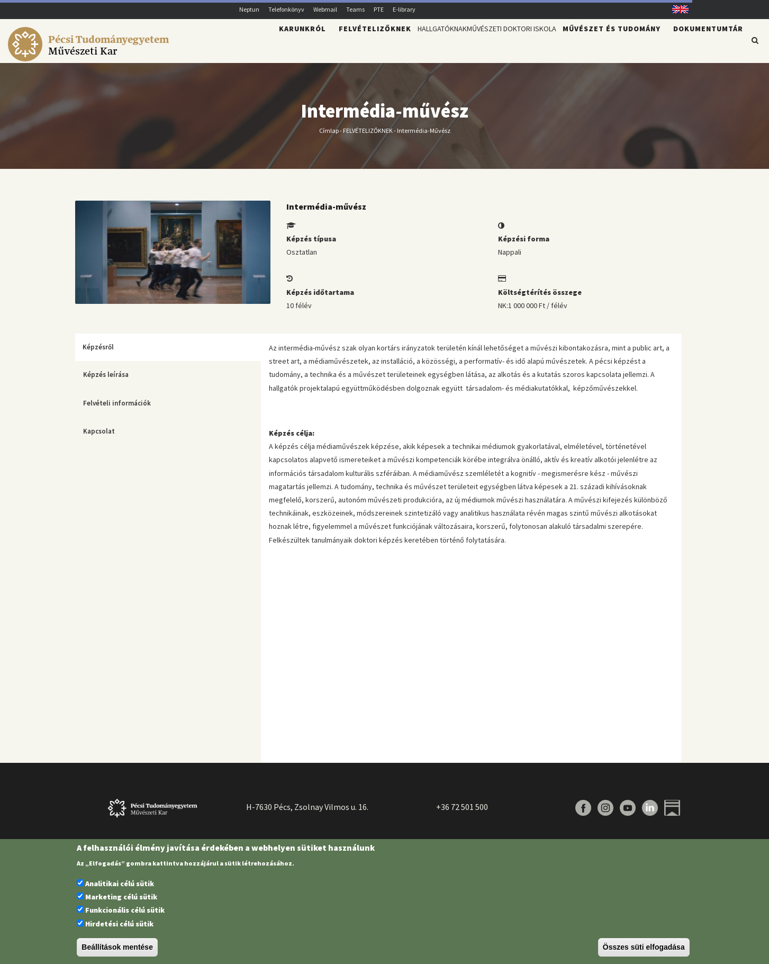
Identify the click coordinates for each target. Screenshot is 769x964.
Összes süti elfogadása (644, 947)
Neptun (249, 9)
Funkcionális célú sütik (125, 910)
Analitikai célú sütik (119, 883)
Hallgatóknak (395, 45)
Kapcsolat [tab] (99, 437)
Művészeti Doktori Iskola (494, 45)
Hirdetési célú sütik (119, 924)
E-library (404, 9)
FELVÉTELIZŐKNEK (368, 136)
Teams (355, 9)
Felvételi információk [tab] (117, 409)
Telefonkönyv (286, 9)
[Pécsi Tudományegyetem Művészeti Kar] (90, 56)
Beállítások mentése (117, 947)
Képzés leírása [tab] (106, 380)
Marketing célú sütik (121, 897)
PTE (379, 9)
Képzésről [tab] (98, 353)
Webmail (325, 9)
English (676, 9)
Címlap (329, 136)
